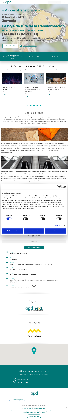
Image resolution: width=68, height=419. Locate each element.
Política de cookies (28, 208)
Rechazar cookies (12, 231)
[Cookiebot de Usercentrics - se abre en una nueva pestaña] (58, 186)
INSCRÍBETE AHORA (34, 416)
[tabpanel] (12, 85)
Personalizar (59, 225)
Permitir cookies (55, 231)
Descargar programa (34, 247)
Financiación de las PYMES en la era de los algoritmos (32, 89)
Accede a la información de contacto (18, 400)
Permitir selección (34, 231)
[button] (27, 105)
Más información (10, 46)
